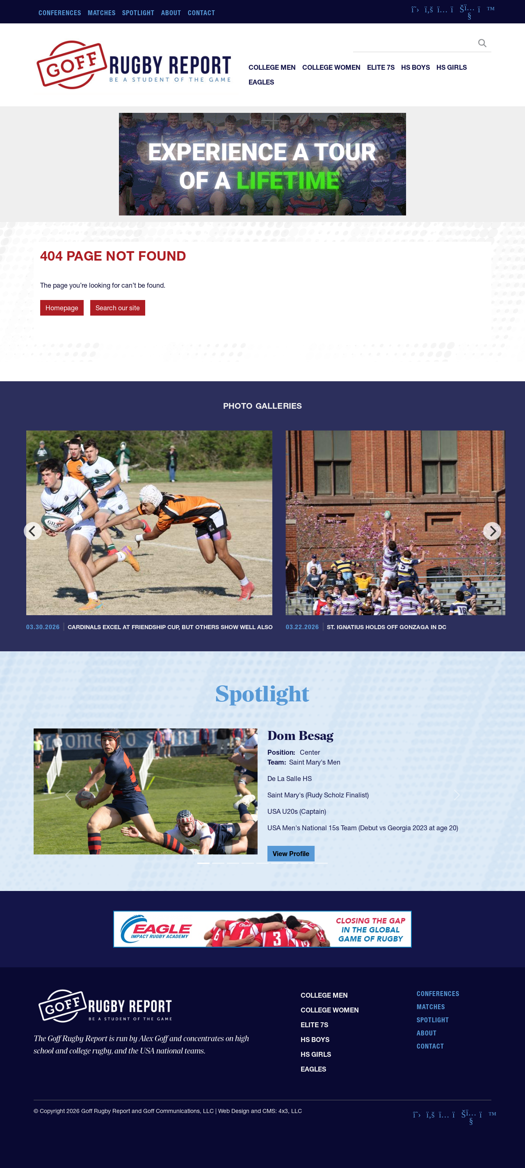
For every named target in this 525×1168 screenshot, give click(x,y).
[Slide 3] (233, 863)
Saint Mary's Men (314, 762)
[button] (68, 794)
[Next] (492, 531)
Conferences (60, 13)
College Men (272, 67)
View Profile (291, 854)
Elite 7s (381, 67)
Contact (201, 13)
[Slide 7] (292, 863)
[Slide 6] (277, 863)
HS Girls (451, 67)
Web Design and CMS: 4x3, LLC (260, 1111)
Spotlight (138, 13)
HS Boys (415, 67)
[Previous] (33, 531)
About (171, 13)
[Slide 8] (307, 863)
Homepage (62, 308)
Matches (102, 13)
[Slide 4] (248, 863)
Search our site (118, 308)
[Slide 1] (203, 863)
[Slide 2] (218, 863)
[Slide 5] (262, 863)
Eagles (261, 82)
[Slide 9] (321, 863)
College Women (331, 67)
